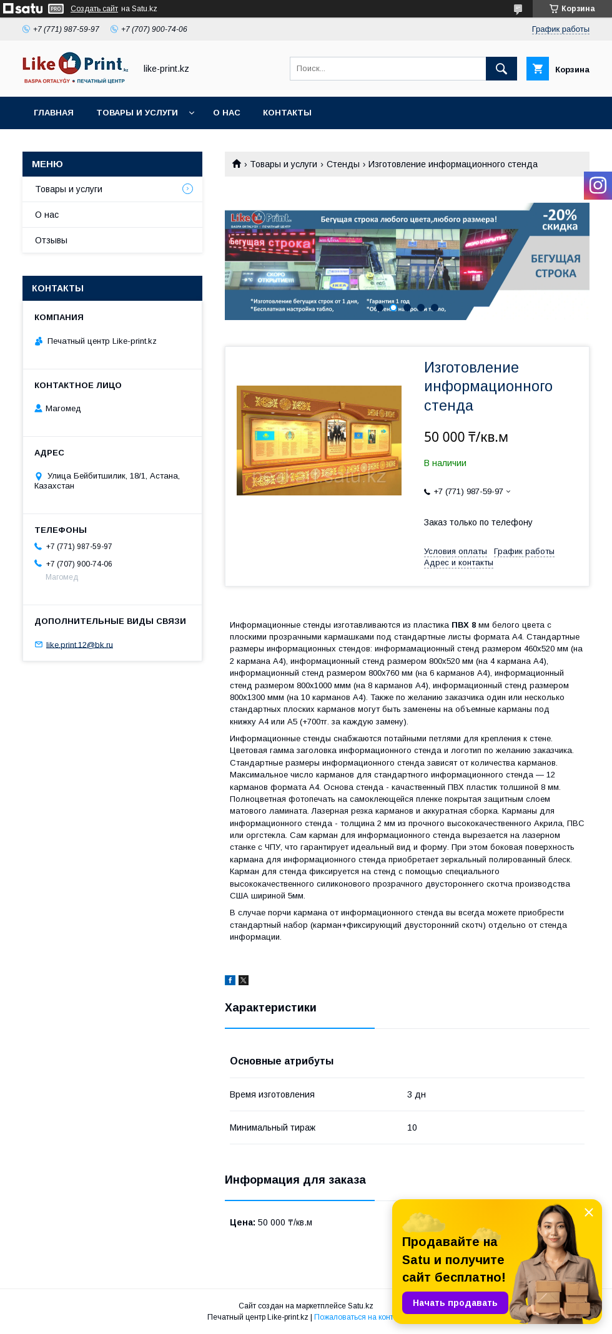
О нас (226, 112)
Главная (54, 112)
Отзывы (51, 240)
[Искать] (501, 68)
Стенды (343, 164)
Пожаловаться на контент (359, 1317)
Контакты (287, 112)
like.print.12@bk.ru (79, 644)
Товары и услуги (137, 112)
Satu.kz (360, 1306)
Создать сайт (94, 8)
